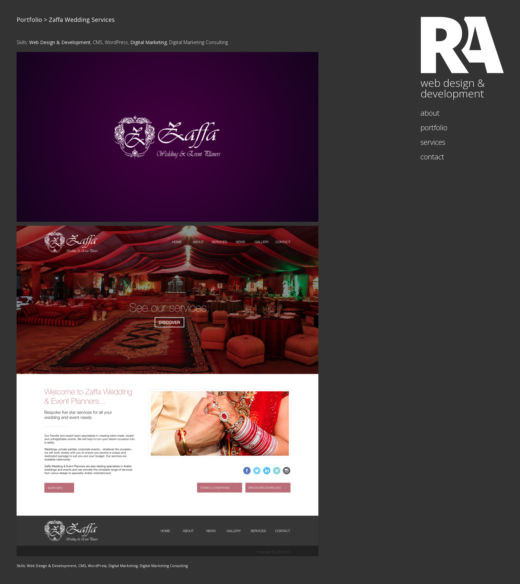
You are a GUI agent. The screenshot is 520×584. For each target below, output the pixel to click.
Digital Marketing (148, 42)
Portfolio (29, 20)
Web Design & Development (60, 42)
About (430, 113)
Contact (432, 156)
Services (433, 142)
